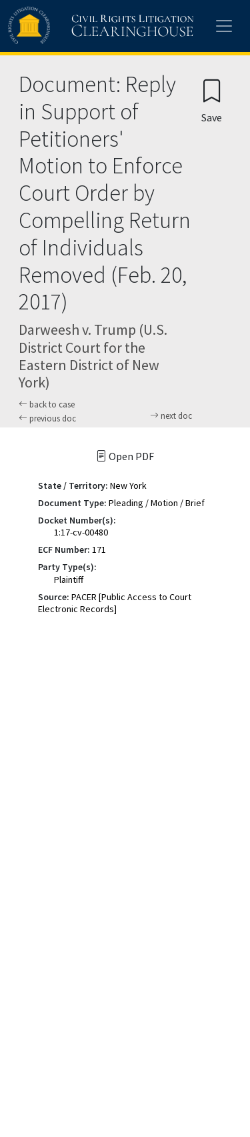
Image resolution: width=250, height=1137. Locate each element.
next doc (171, 416)
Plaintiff (68, 580)
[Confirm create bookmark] (211, 100)
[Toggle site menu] (224, 26)
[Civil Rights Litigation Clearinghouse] (74, 26)
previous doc (47, 418)
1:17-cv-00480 (81, 532)
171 (99, 549)
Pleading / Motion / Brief (157, 503)
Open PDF (125, 456)
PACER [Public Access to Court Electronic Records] (114, 603)
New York (128, 485)
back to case (47, 404)
